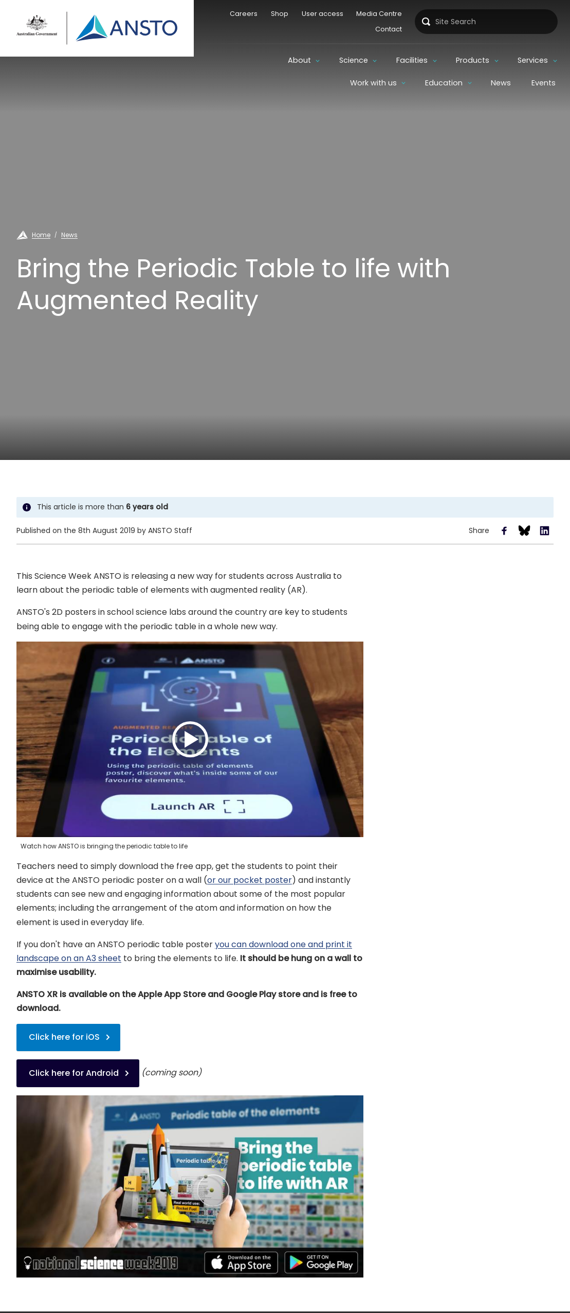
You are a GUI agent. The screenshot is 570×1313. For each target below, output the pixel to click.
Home (41, 234)
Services (458, 60)
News (501, 83)
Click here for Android (74, 1073)
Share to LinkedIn (545, 531)
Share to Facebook (504, 531)
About (223, 60)
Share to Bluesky (525, 531)
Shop (277, 13)
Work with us (524, 60)
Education (444, 83)
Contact (387, 29)
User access (320, 13)
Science (278, 60)
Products (397, 60)
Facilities (337, 60)
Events (543, 83)
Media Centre (377, 13)
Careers (242, 13)
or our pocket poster (249, 880)
